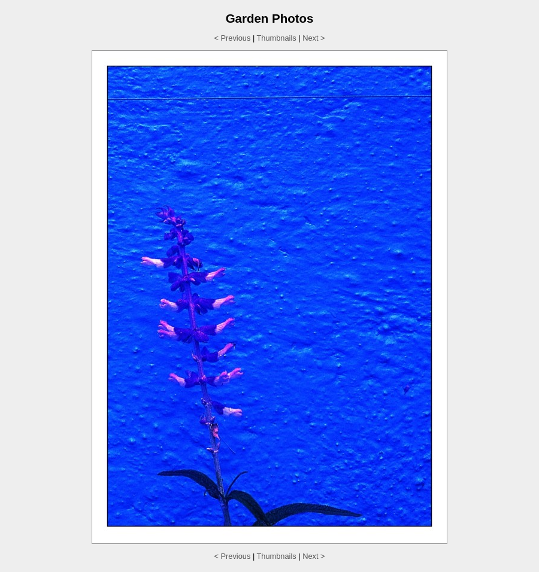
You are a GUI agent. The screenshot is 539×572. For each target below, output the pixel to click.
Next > (313, 38)
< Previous (232, 38)
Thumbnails (276, 38)
